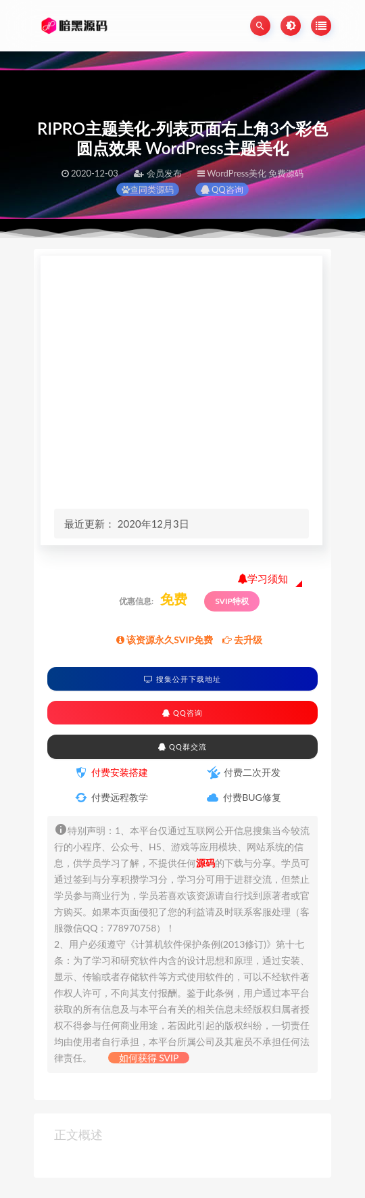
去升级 (242, 639)
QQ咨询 (222, 189)
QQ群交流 (182, 746)
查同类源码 (148, 189)
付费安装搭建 (119, 772)
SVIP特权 (232, 601)
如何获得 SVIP (149, 1057)
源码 (205, 863)
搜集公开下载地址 (182, 678)
